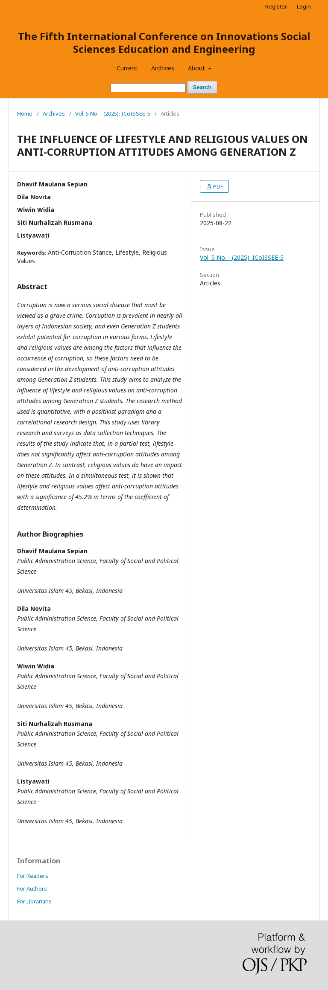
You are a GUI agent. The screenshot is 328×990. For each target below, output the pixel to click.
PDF (217, 186)
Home (24, 113)
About (197, 68)
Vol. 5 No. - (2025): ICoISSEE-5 (112, 113)
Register (276, 6)
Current (127, 68)
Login (304, 6)
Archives (162, 68)
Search (202, 87)
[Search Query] (148, 87)
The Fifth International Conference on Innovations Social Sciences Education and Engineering (164, 42)
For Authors (32, 888)
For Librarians (34, 901)
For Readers (32, 876)
